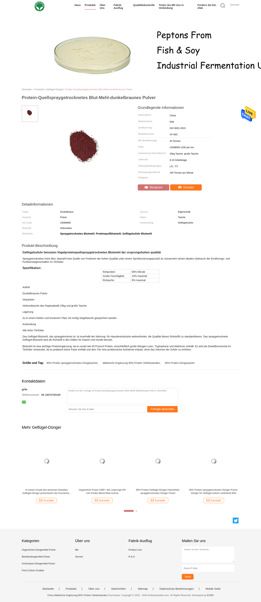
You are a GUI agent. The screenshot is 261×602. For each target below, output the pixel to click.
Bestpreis (154, 187)
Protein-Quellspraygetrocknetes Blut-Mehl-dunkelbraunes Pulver (98, 89)
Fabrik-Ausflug (118, 6)
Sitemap (143, 589)
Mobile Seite (213, 589)
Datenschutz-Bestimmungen (177, 589)
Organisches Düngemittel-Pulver (39, 549)
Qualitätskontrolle (144, 5)
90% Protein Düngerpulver (180, 362)
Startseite (48, 589)
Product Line (135, 549)
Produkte (90, 5)
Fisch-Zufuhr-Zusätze (33, 570)
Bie (76, 549)
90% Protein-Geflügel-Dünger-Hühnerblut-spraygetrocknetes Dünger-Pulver (158, 491)
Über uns (102, 6)
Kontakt (186, 187)
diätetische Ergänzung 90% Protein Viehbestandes (131, 362)
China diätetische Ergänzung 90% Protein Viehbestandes (77, 595)
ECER (210, 595)
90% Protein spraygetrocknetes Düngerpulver (72, 362)
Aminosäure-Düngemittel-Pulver (38, 563)
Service (79, 556)
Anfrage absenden (162, 409)
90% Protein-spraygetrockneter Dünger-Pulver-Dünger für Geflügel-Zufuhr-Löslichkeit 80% (213, 491)
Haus (77, 5)
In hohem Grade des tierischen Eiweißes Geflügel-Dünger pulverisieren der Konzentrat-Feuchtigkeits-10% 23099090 (46, 491)
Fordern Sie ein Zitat (206, 6)
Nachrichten (118, 589)
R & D (132, 556)
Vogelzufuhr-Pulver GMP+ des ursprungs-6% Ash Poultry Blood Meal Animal (102, 491)
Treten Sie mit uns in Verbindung (171, 6)
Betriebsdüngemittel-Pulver (36, 556)
